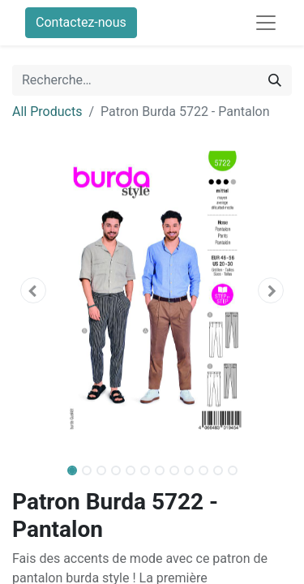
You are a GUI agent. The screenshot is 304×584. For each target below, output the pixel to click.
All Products (47, 111)
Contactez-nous (81, 22)
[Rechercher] (275, 80)
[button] (33, 290)
